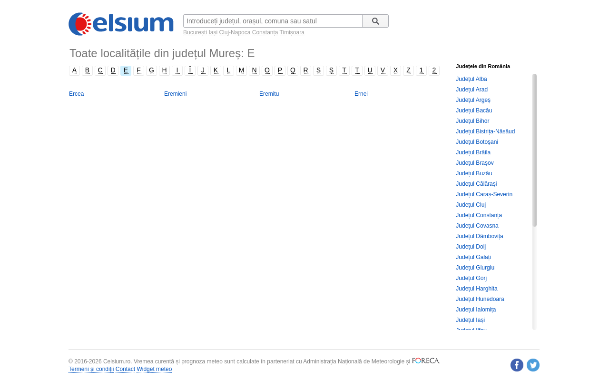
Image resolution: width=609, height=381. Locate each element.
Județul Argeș (473, 100)
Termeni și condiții (91, 369)
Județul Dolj (471, 246)
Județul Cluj (471, 204)
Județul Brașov (474, 163)
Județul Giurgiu (475, 267)
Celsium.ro (116, 361)
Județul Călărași (476, 183)
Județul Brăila (473, 152)
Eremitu (269, 93)
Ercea (76, 93)
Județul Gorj (471, 278)
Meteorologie (388, 361)
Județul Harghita (476, 288)
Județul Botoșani (477, 142)
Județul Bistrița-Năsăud (485, 131)
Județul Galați (473, 257)
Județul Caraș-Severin (484, 194)
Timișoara (292, 32)
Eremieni (175, 93)
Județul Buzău (474, 173)
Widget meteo (154, 369)
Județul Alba (471, 79)
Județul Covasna (477, 225)
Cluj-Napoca (234, 32)
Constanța (265, 32)
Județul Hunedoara (480, 299)
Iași (212, 32)
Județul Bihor (472, 121)
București (195, 32)
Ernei (361, 93)
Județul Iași (470, 320)
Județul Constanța (479, 215)
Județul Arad (472, 89)
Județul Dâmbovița (479, 236)
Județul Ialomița (476, 309)
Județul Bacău (474, 110)
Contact (125, 369)
